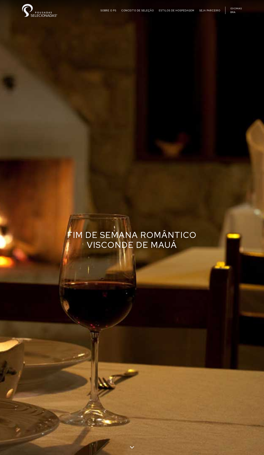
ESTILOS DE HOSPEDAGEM (176, 10)
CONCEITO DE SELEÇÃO (137, 10)
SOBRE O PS (108, 10)
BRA (233, 12)
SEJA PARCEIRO (209, 10)
